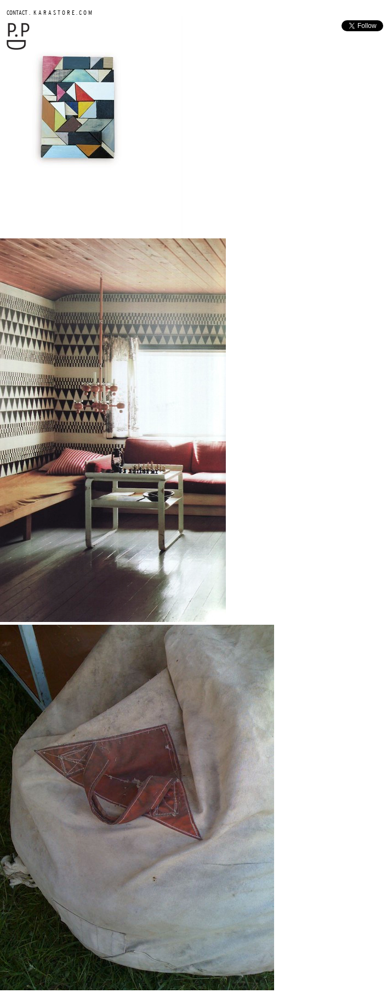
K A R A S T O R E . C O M (62, 12)
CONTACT (17, 12)
